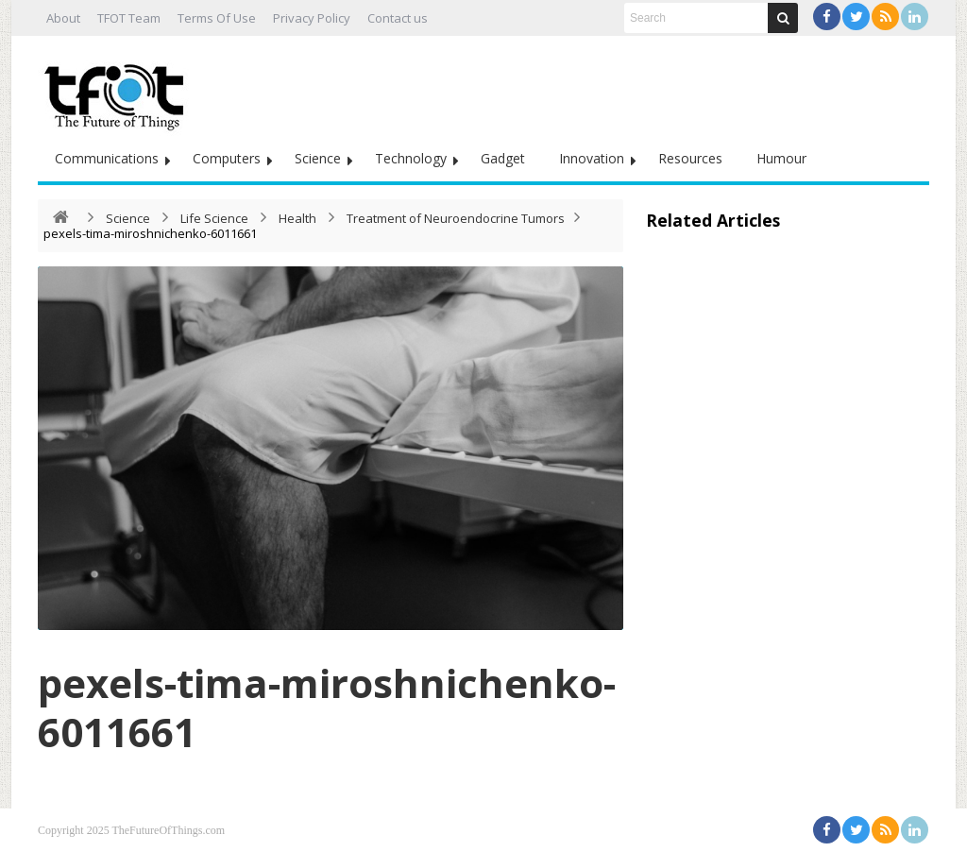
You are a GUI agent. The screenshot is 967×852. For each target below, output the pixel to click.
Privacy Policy (311, 17)
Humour (781, 158)
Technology (411, 158)
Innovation (591, 158)
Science (318, 158)
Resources (690, 158)
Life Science (214, 218)
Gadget (503, 158)
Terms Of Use (217, 17)
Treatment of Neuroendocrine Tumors (456, 218)
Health (297, 218)
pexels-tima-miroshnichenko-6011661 (327, 707)
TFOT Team (129, 17)
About (63, 17)
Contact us (397, 17)
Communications (107, 158)
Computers (227, 158)
